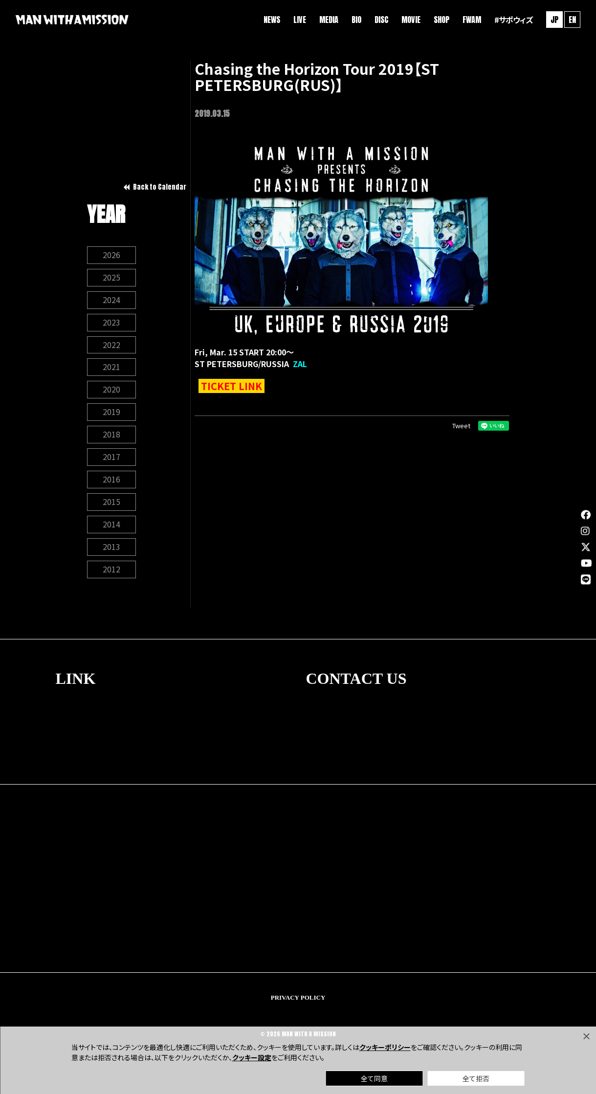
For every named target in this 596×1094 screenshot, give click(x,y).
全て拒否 (476, 1078)
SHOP (441, 19)
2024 (111, 300)
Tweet (461, 425)
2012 (111, 570)
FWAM (472, 19)
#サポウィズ (513, 19)
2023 (111, 322)
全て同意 (374, 1078)
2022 (111, 345)
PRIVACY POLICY (298, 998)
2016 (111, 480)
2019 (111, 412)
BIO (356, 19)
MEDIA (328, 19)
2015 (111, 502)
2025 (111, 278)
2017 (111, 457)
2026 (111, 255)
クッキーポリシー (385, 1047)
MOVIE (410, 19)
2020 (111, 390)
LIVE (299, 19)
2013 (111, 547)
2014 (111, 525)
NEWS (272, 19)
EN (572, 19)
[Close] (586, 1036)
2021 (111, 367)
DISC (381, 19)
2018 (111, 435)
